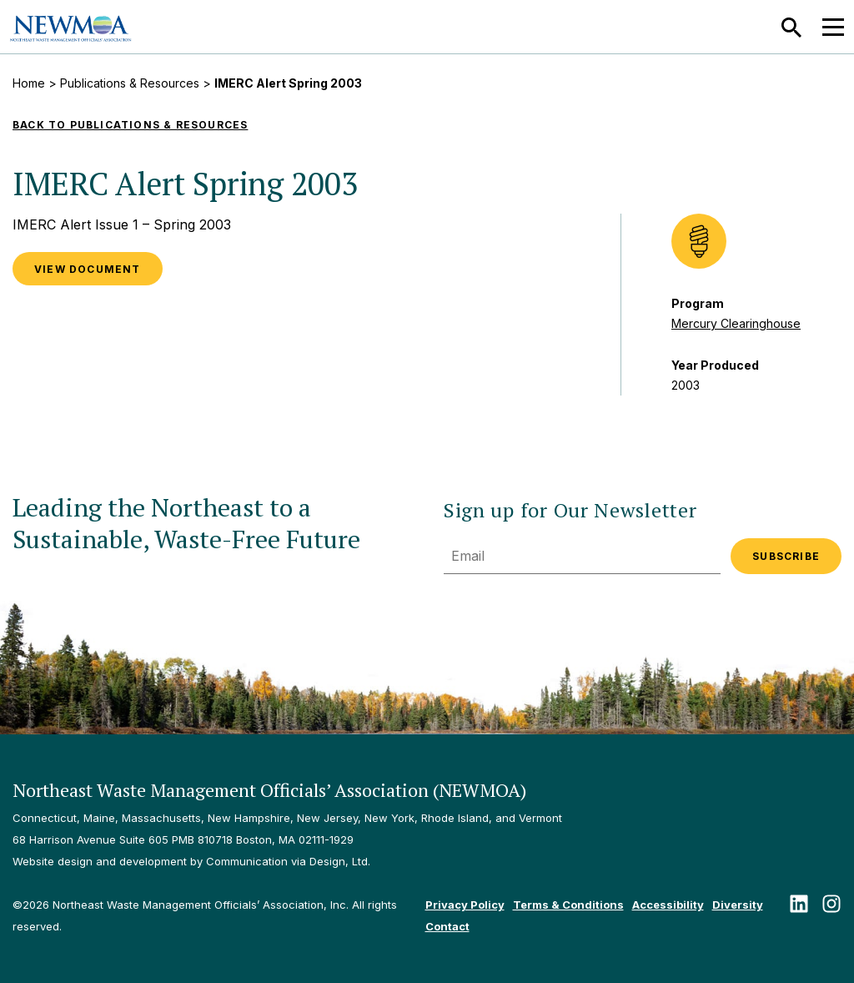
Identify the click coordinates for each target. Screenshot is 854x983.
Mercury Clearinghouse (736, 323)
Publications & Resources (129, 83)
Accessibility (668, 904)
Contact (447, 926)
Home (29, 83)
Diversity (737, 904)
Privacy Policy (465, 904)
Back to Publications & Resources (130, 124)
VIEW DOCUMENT (87, 269)
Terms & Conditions (568, 904)
